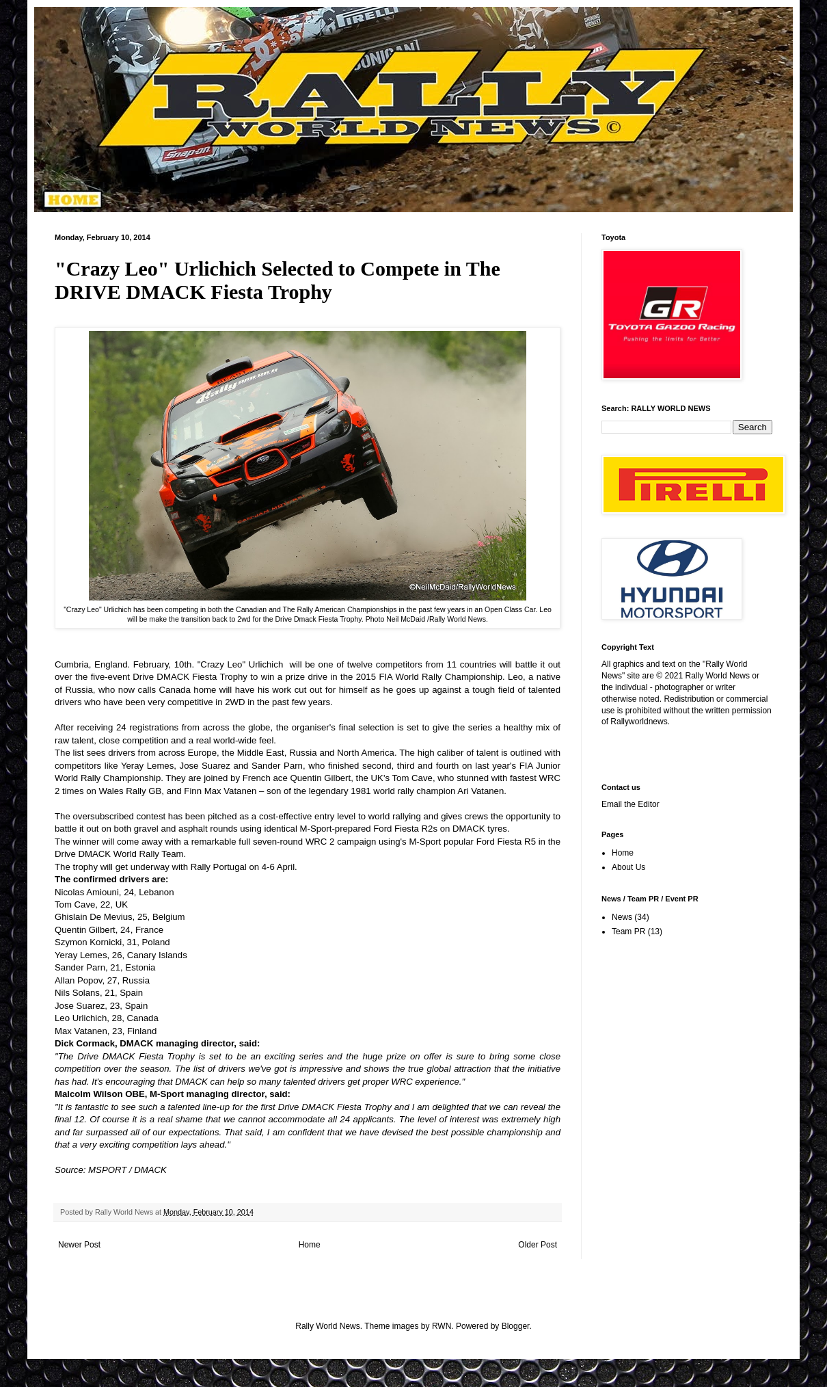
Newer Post (79, 1245)
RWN (441, 1326)
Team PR (628, 931)
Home (310, 1245)
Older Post (537, 1245)
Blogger (516, 1326)
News (622, 917)
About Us (628, 867)
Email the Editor (630, 804)
